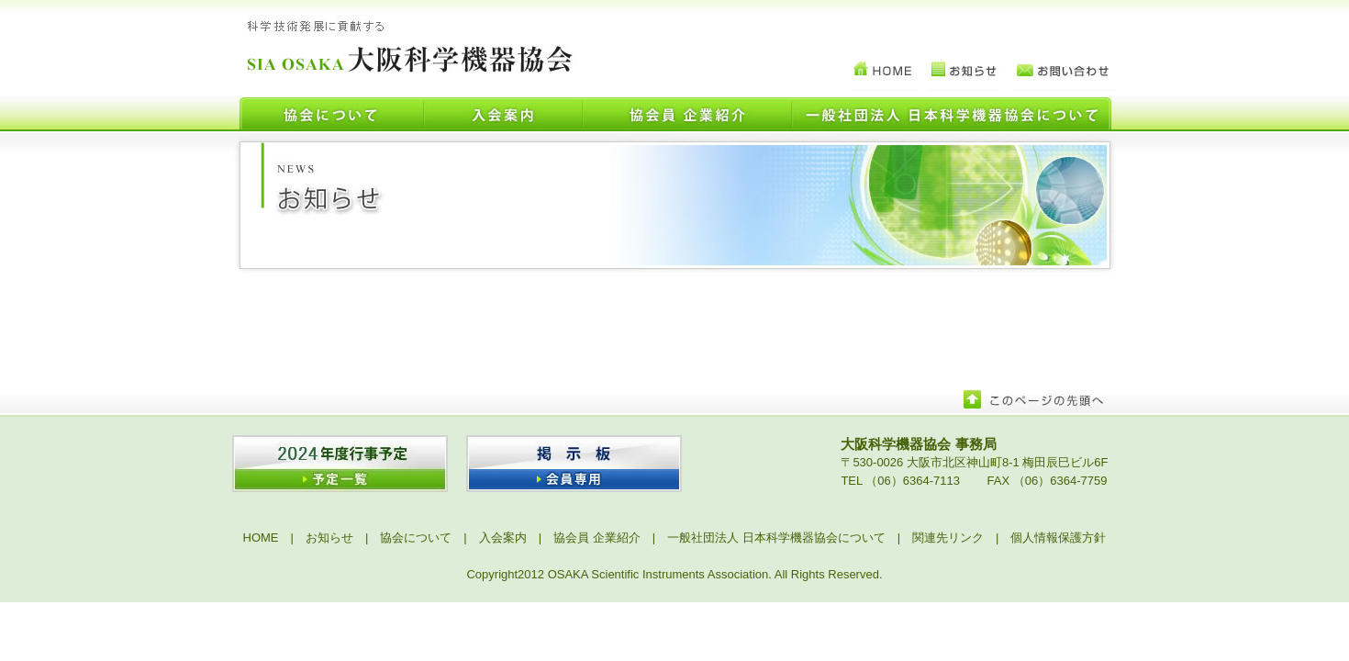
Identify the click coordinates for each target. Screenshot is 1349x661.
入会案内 (503, 537)
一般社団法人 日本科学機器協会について (776, 537)
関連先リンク (948, 537)
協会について (416, 537)
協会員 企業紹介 (597, 537)
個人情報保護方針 (1058, 537)
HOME (261, 537)
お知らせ (329, 537)
